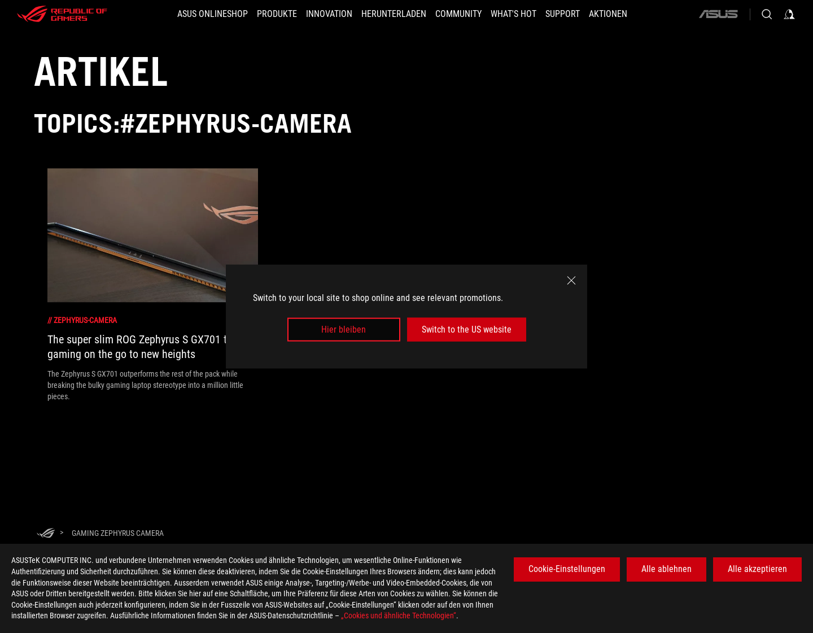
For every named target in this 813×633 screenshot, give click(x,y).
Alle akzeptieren (757, 569)
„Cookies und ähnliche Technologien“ (398, 615)
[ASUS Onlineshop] (212, 14)
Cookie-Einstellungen (566, 569)
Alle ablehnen (666, 569)
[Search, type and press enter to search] (766, 14)
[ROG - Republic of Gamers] (62, 14)
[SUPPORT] (562, 14)
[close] (571, 280)
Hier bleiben (343, 329)
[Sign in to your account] (789, 14)
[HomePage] (46, 534)
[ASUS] (718, 14)
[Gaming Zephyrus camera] (118, 533)
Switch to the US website (467, 329)
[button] (277, 14)
